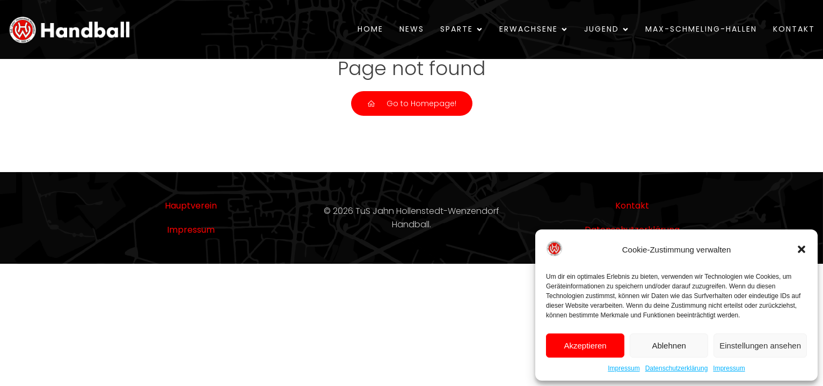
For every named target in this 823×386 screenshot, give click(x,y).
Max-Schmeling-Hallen (701, 29)
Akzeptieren (585, 345)
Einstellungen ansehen (760, 345)
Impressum (623, 368)
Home (370, 29)
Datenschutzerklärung (676, 368)
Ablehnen (669, 345)
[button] (801, 249)
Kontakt (794, 29)
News (411, 29)
